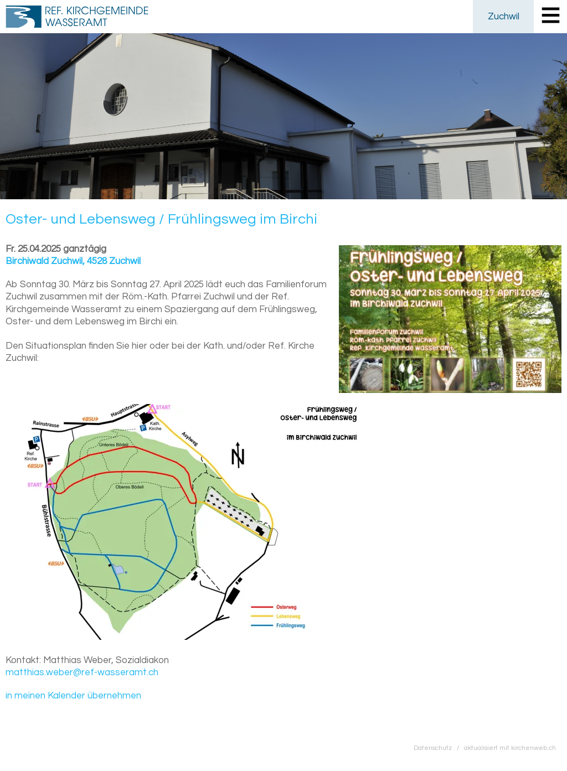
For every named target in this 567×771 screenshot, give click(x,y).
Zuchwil (503, 17)
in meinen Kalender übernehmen (73, 696)
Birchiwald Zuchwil (73, 261)
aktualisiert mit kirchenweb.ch (510, 747)
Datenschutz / (439, 747)
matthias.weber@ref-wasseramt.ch (82, 672)
